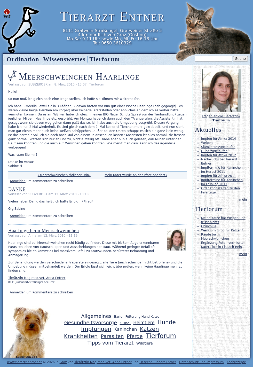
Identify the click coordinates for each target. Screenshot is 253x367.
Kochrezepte (236, 362)
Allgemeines (96, 316)
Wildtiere (144, 343)
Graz (63, 362)
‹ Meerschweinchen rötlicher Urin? (64, 175)
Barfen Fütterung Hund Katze (136, 316)
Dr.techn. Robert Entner (157, 362)
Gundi (125, 323)
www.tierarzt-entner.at (24, 362)
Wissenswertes (64, 59)
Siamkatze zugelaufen (218, 147)
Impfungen (96, 329)
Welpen (206, 143)
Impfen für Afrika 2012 (218, 155)
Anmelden (18, 181)
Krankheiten (81, 336)
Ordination (22, 59)
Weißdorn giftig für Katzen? (222, 230)
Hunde (166, 322)
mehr (243, 199)
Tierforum (96, 84)
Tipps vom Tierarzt (110, 343)
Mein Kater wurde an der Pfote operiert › (136, 175)
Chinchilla (208, 226)
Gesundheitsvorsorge (90, 322)
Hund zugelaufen (214, 151)
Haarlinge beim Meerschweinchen (43, 230)
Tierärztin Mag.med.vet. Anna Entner (37, 278)
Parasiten (112, 336)
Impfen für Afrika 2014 (218, 138)
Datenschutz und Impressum (201, 362)
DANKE (17, 189)
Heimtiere (143, 322)
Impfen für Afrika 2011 (218, 176)
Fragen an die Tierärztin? (221, 116)
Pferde (135, 336)
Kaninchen (125, 329)
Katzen (149, 329)
